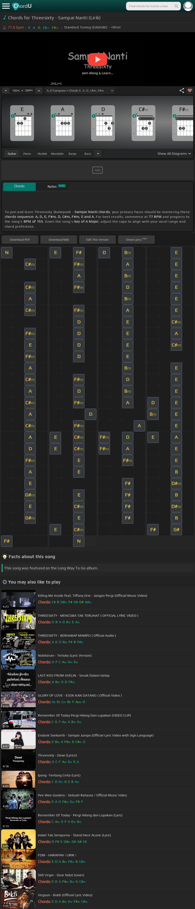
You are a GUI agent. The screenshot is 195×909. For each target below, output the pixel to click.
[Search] (176, 6)
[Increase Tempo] (39, 90)
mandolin (57, 153)
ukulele (42, 153)
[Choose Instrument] (98, 153)
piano (27, 153)
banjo (72, 153)
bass (87, 153)
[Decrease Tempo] (6, 90)
